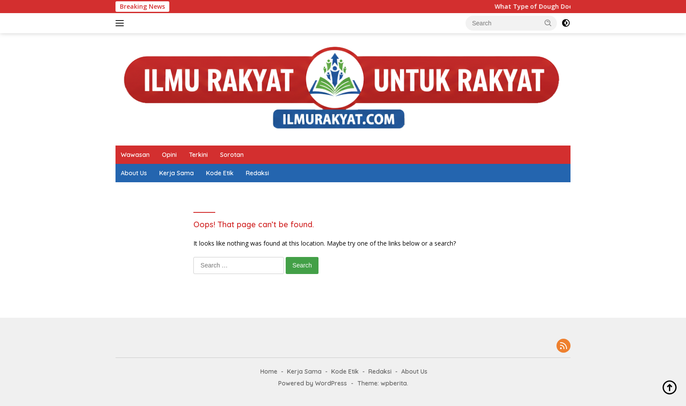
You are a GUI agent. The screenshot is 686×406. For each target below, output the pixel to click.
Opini (169, 155)
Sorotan (232, 155)
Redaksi (257, 173)
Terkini (198, 155)
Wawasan (135, 155)
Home (268, 371)
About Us (134, 173)
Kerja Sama (176, 173)
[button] (548, 23)
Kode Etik (220, 173)
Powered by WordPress (312, 383)
